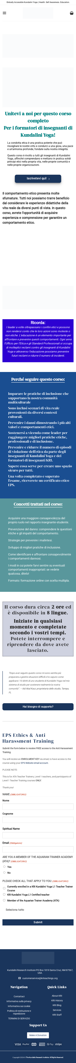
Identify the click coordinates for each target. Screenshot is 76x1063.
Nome (5, 800)
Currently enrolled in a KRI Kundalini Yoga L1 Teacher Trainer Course (40, 888)
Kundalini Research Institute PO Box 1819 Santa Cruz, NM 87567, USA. (40, 971)
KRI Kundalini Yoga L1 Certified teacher (28, 894)
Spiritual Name (11, 828)
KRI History (57, 1000)
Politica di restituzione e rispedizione (19, 1012)
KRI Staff (57, 1014)
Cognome (7, 813)
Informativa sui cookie (19, 1006)
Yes (9, 867)
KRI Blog (57, 1005)
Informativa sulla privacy (19, 1001)
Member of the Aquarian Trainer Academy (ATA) (33, 900)
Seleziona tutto (15, 909)
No (9, 872)
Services (57, 1010)
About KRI (57, 995)
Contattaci (19, 996)
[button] (4, 13)
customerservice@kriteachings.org (38, 978)
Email (12, 843)
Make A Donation (38, 1035)
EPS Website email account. (35, 763)
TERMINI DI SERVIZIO (19, 1018)
